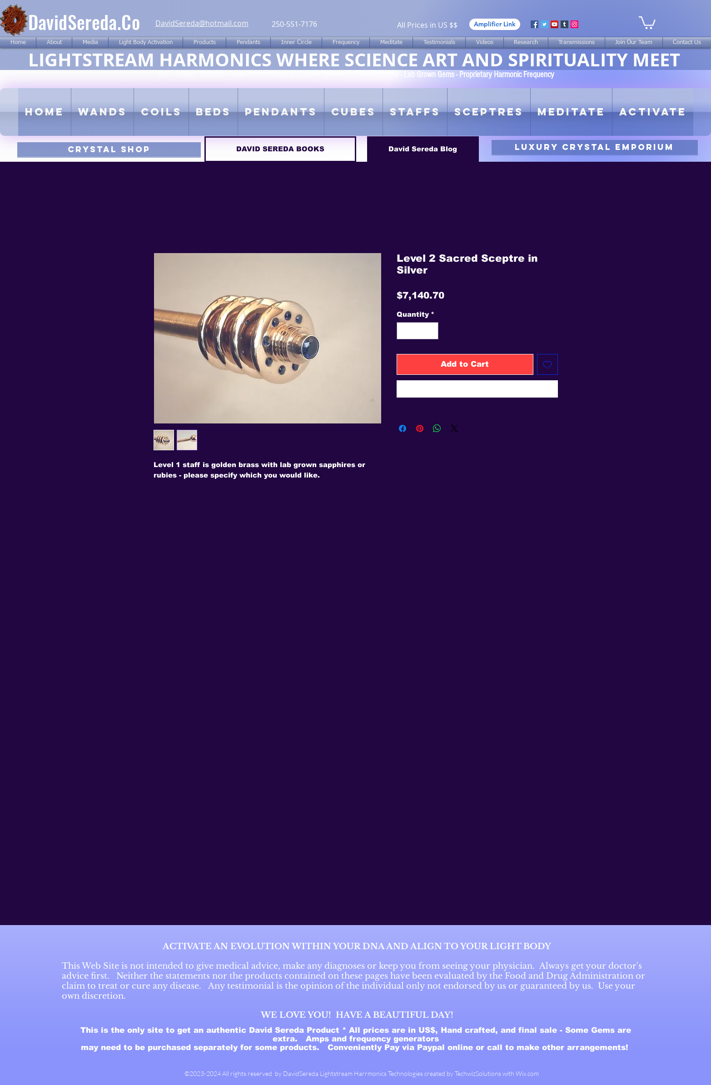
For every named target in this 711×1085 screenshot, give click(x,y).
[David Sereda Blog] (423, 149)
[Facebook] (534, 24)
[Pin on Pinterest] (419, 428)
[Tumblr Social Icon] (564, 24)
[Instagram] (574, 24)
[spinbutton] (417, 331)
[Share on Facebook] (402, 428)
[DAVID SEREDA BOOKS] (280, 149)
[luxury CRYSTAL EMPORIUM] (595, 147)
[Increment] (431, 331)
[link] (647, 22)
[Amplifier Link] (494, 24)
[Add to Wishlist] (547, 364)
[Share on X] (454, 428)
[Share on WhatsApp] (437, 428)
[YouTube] (554, 24)
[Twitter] (544, 24)
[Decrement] (404, 331)
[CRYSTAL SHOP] (109, 149)
